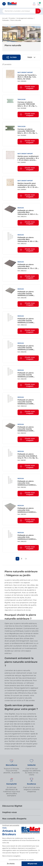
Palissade (5, 20)
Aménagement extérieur (25, 18)
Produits (12, 18)
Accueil (4, 18)
